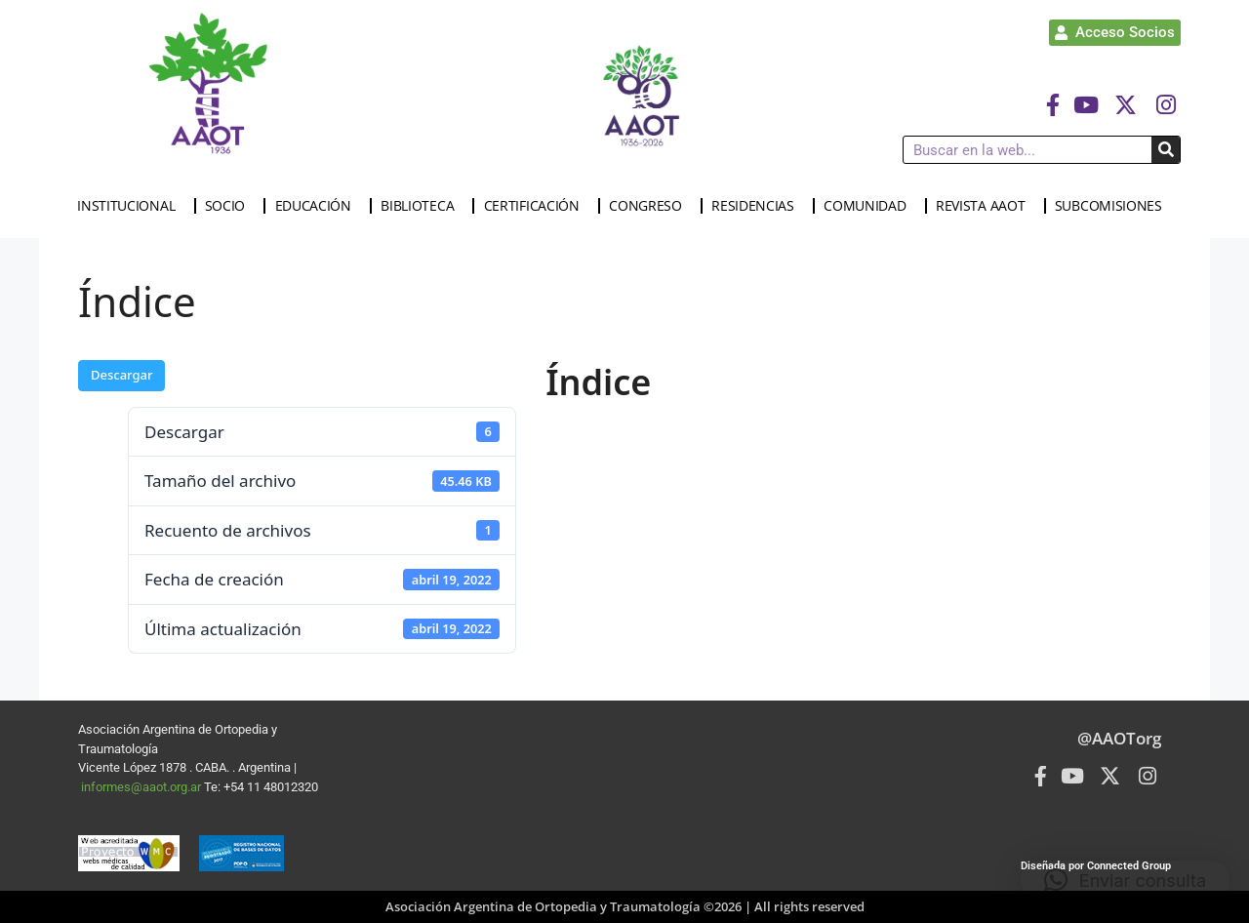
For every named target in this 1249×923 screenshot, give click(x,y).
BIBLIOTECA (422, 206)
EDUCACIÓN (318, 206)
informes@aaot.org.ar (142, 787)
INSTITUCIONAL (130, 206)
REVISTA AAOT (985, 206)
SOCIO (230, 206)
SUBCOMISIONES (1113, 206)
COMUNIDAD (869, 206)
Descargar (121, 374)
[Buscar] (1165, 150)
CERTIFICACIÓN (536, 206)
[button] (1125, 880)
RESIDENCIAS (757, 206)
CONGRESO (650, 206)
